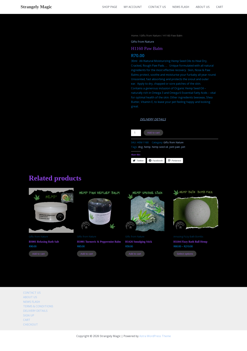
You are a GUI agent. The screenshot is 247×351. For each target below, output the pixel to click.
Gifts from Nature (150, 35)
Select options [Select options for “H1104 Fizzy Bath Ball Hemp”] (185, 253)
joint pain (174, 146)
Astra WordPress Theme (155, 336)
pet (183, 146)
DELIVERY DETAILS (153, 119)
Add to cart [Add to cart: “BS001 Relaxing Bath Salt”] (38, 253)
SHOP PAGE (115, 7)
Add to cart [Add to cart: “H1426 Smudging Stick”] (135, 253)
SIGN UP (26, 315)
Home (134, 35)
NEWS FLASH (183, 7)
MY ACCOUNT (137, 7)
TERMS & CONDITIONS (36, 306)
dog (140, 146)
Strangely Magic (36, 6)
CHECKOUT (28, 324)
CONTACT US (160, 7)
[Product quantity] (136, 133)
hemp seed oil (160, 146)
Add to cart (153, 132)
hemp (147, 146)
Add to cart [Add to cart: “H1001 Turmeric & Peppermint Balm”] (86, 253)
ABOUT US (204, 7)
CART (220, 7)
